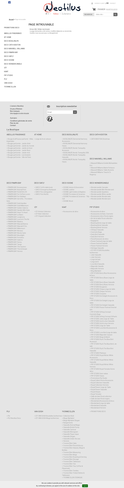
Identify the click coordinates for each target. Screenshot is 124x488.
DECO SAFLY (9, 56)
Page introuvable (20, 19)
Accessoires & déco (98, 211)
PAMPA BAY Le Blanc (15, 215)
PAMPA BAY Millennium (16, 228)
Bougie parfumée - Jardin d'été (19, 143)
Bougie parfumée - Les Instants (19, 155)
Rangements (68, 423)
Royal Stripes (95, 392)
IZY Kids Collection (42, 214)
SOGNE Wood (68, 201)
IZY (5, 68)
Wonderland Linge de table (100, 403)
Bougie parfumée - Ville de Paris (19, 157)
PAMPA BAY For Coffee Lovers (19, 194)
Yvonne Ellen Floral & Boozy (73, 445)
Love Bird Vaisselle (97, 264)
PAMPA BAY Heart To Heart (18, 212)
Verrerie (66, 441)
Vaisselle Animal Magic (71, 425)
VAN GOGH (8, 83)
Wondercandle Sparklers (100, 192)
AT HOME (7, 37)
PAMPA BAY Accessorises (17, 187)
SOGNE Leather (68, 190)
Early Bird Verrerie (97, 237)
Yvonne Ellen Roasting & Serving (75, 457)
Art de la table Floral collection (101, 218)
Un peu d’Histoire (16, 109)
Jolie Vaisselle (96, 255)
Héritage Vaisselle (97, 248)
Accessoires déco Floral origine (102, 216)
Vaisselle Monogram (70, 432)
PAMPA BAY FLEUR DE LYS (17, 192)
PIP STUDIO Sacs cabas (99, 373)
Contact (113, 3)
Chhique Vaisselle (97, 230)
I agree (85, 486)
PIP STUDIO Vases (97, 376)
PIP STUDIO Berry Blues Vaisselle (103, 282)
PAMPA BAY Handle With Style (19, 210)
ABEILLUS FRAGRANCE (13, 33)
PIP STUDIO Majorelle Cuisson (101, 335)
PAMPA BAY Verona (15, 251)
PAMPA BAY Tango (15, 244)
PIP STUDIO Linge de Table (100, 326)
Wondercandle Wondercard (101, 199)
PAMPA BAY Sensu (15, 242)
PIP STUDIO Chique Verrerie (101, 291)
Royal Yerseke (96, 394)
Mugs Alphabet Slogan (71, 420)
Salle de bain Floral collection (101, 396)
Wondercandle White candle (101, 194)
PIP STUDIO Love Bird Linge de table (104, 332)
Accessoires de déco (70, 211)
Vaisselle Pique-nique (71, 434)
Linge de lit (95, 262)
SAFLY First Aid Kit (42, 194)
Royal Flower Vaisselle (99, 389)
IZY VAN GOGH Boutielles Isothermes (49, 416)
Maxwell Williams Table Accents (102, 170)
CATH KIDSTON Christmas (100, 139)
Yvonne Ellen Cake (70, 443)
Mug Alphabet (96, 271)
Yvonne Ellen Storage (71, 459)
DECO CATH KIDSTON (12, 45)
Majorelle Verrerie (97, 269)
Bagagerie (94, 221)
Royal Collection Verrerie (100, 385)
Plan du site (14, 123)
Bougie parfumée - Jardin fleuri (19, 150)
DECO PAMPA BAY (11, 52)
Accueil (11, 19)
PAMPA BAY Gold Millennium (18, 206)
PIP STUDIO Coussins (98, 294)
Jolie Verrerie (96, 257)
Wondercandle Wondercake (101, 196)
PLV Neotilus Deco (14, 418)
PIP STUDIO (8, 75)
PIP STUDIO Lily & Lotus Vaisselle (102, 321)
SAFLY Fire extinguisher (44, 192)
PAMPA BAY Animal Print (17, 190)
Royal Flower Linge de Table (101, 387)
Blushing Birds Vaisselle (99, 225)
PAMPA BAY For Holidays (17, 196)
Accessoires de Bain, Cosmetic (102, 214)
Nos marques (15, 111)
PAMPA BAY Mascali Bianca (18, 224)
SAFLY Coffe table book (44, 187)
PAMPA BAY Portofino (16, 237)
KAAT (6, 72)
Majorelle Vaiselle (97, 266)
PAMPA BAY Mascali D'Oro (17, 226)
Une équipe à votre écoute (19, 113)
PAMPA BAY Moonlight (16, 235)
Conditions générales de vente (21, 121)
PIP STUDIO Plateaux (98, 353)
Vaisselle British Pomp (71, 427)
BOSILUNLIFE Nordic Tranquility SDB (76, 153)
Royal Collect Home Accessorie (102, 380)
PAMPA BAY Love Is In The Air (18, 219)
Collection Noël (68, 416)
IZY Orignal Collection (43, 216)
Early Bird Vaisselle (97, 234)
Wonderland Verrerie (98, 408)
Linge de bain (95, 259)
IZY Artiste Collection (43, 211)
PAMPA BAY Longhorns (16, 217)
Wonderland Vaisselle (98, 405)
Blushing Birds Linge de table (101, 223)
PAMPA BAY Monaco (15, 231)
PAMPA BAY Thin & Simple (17, 249)
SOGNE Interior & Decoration (73, 187)
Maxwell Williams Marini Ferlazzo (103, 168)
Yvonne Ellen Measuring (72, 452)
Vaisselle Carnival (69, 429)
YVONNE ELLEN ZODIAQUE (72, 477)
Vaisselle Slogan (69, 436)
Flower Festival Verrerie (99, 246)
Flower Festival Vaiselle (99, 243)
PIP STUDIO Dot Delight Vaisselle (102, 305)
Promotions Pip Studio (99, 378)
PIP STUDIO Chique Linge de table (103, 289)
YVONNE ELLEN (10, 87)
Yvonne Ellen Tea (69, 464)
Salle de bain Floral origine (100, 399)
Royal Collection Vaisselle (100, 383)
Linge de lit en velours (43, 139)
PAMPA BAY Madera (15, 221)
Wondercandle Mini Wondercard (102, 190)
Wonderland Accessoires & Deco (102, 401)
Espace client (100, 3)
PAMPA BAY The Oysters (17, 247)
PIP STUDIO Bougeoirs (99, 287)
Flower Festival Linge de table (101, 241)
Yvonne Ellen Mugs (70, 455)
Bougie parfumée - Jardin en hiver (20, 148)
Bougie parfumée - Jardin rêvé (19, 153)
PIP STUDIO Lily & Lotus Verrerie (102, 323)
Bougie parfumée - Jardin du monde (21, 146)
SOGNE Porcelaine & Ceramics (74, 194)
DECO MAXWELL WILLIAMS (14, 49)
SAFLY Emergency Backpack (46, 190)
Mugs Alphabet (68, 418)
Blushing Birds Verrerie (99, 227)
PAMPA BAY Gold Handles (17, 203)
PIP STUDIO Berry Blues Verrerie (102, 284)
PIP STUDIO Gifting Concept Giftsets (104, 316)
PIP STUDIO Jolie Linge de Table (102, 319)
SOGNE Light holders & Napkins (74, 192)
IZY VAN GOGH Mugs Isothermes (47, 418)
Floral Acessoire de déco (99, 239)
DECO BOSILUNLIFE (11, 41)
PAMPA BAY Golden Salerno (18, 208)
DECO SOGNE (9, 60)
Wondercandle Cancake (99, 187)
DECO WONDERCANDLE (13, 64)
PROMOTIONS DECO (11, 28)
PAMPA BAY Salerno (15, 240)
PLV (5, 79)
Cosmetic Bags (96, 232)
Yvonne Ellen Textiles (71, 471)
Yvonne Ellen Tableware (72, 461)
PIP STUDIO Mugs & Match (100, 337)
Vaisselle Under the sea (71, 439)
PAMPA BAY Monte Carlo (17, 233)
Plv (9, 416)
